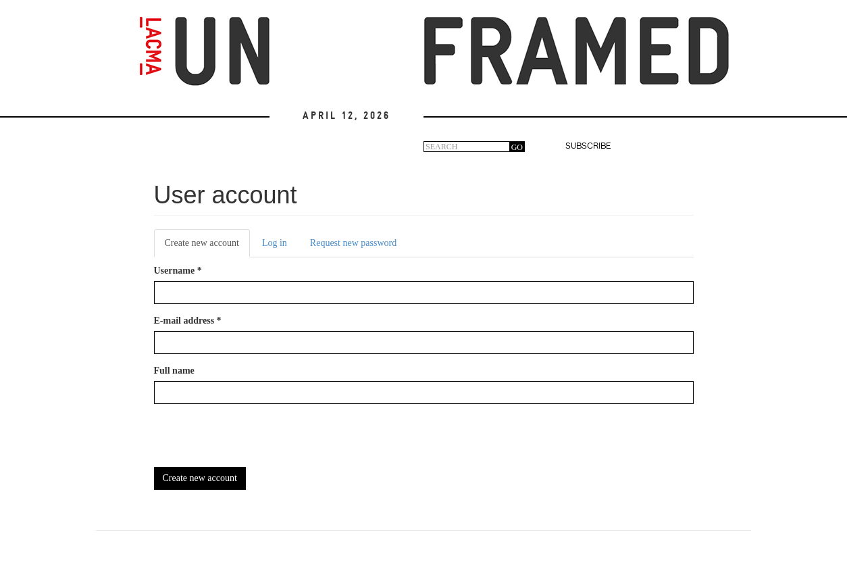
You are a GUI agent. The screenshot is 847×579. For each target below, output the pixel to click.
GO (517, 147)
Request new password (353, 243)
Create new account (207, 246)
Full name (174, 371)
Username (178, 271)
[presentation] (256, 440)
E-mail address (188, 321)
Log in (274, 243)
